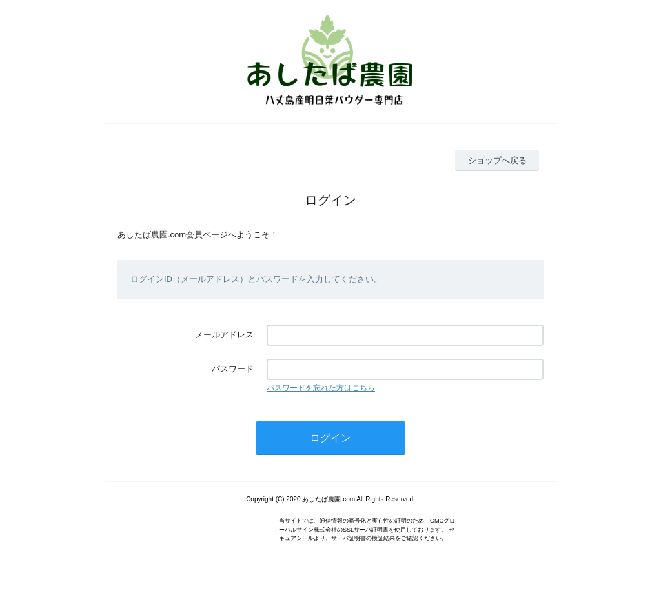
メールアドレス (224, 334)
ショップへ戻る (497, 160)
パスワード (233, 369)
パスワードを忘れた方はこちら (321, 387)
